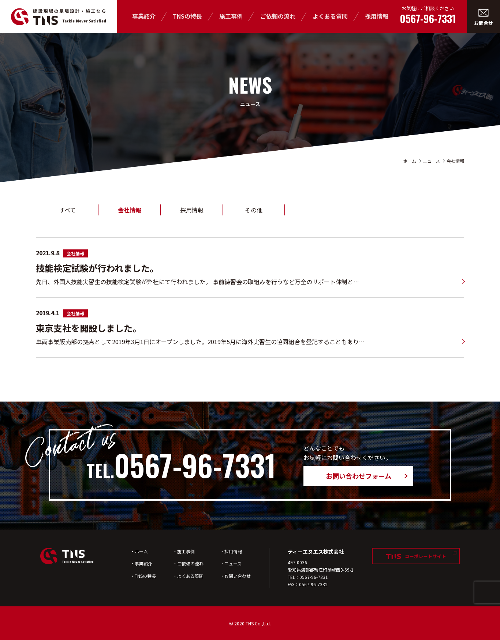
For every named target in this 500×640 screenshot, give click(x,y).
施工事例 (231, 16)
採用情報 (376, 16)
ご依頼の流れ (277, 16)
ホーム (409, 161)
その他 (253, 210)
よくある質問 (330, 16)
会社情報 (455, 161)
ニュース (431, 161)
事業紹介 (144, 16)
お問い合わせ (237, 576)
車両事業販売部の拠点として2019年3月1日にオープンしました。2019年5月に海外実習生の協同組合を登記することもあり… (200, 341)
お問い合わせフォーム (358, 476)
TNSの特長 (187, 16)
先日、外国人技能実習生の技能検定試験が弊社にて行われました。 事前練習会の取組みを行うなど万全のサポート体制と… (197, 281)
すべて (67, 210)
